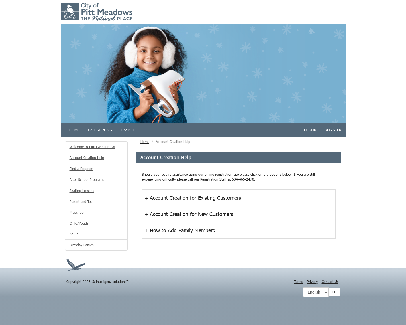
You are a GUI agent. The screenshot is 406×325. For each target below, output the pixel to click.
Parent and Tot (81, 201)
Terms (298, 281)
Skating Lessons (82, 190)
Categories (100, 129)
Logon (310, 129)
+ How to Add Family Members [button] (179, 230)
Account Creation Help (87, 157)
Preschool (77, 212)
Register (333, 129)
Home (74, 129)
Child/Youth (79, 223)
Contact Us (330, 281)
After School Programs (87, 179)
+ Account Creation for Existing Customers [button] (192, 198)
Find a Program (81, 168)
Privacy (312, 281)
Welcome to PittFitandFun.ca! (92, 146)
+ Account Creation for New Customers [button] (188, 214)
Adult (74, 234)
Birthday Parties (81, 245)
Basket (128, 129)
